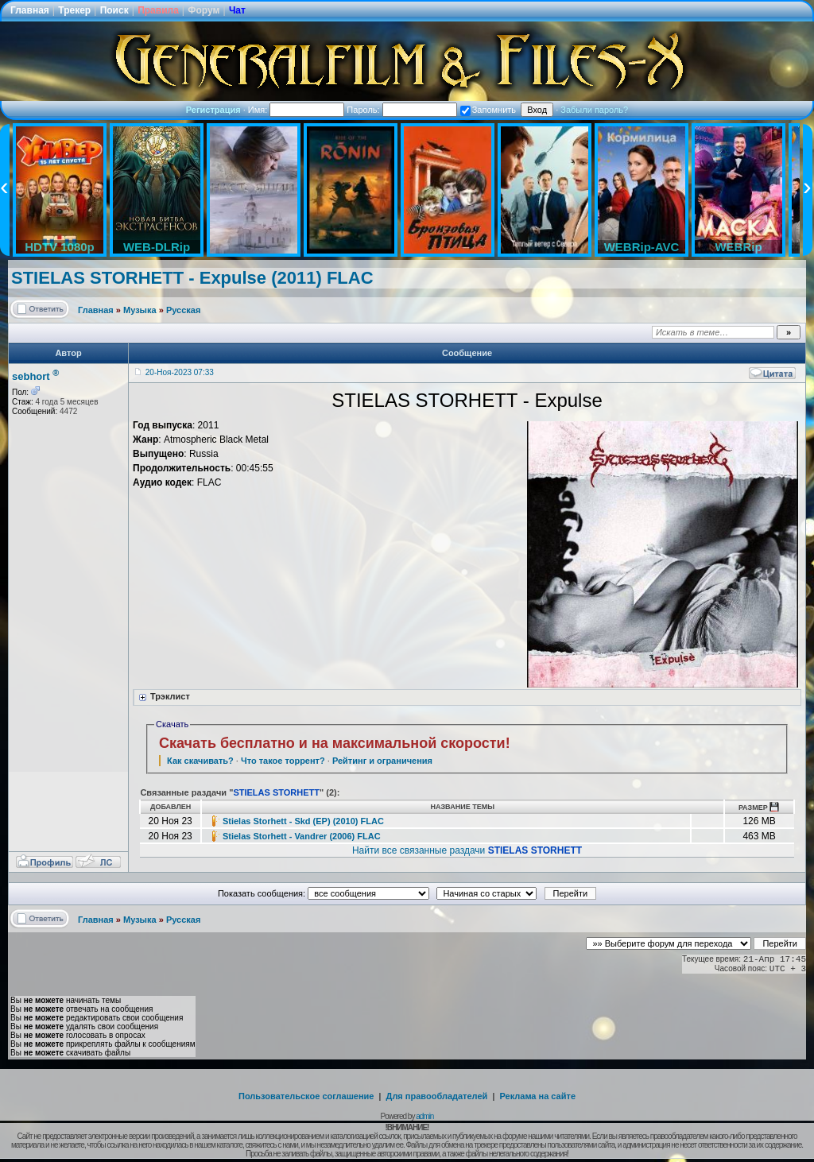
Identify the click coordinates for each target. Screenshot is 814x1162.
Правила (158, 10)
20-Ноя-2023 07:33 (179, 372)
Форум (203, 10)
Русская (183, 310)
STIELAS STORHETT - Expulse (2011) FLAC (192, 278)
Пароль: (401, 109)
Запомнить (488, 109)
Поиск (114, 10)
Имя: (296, 109)
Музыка (140, 310)
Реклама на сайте (537, 1096)
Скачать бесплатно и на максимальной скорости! (334, 743)
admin (424, 1116)
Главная (29, 10)
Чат (237, 10)
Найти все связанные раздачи (467, 850)
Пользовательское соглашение (306, 1096)
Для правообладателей (437, 1096)
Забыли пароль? (594, 109)
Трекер (74, 10)
